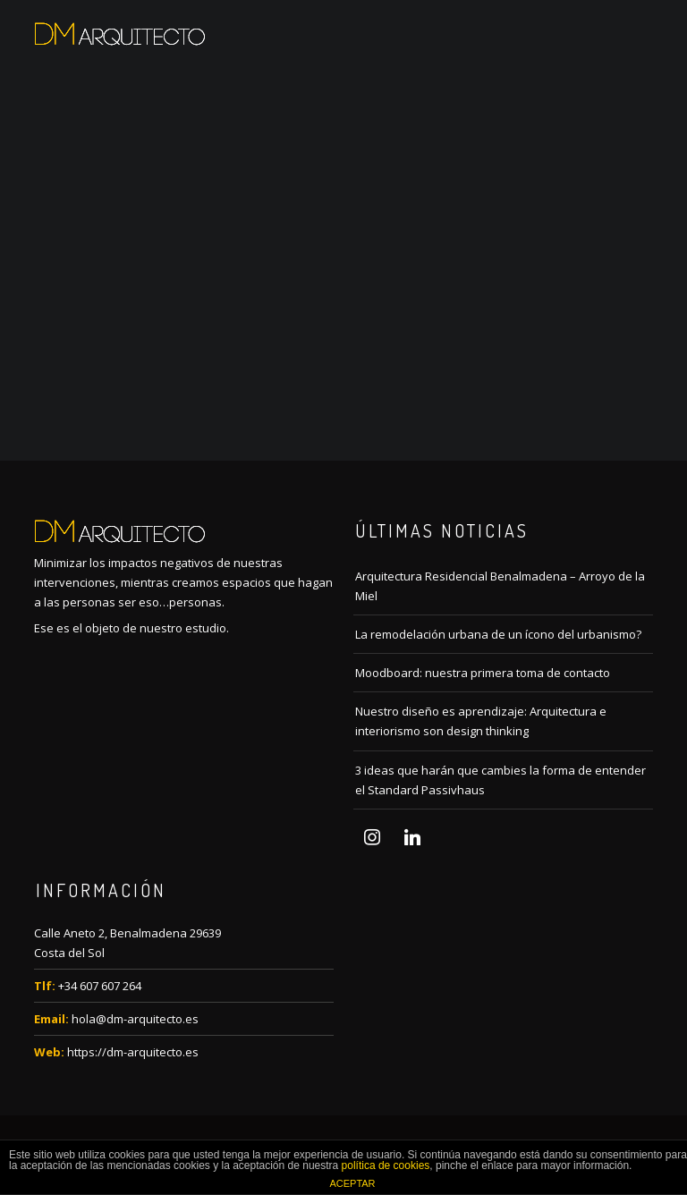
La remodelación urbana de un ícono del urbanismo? (498, 634)
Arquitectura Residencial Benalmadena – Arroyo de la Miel (500, 586)
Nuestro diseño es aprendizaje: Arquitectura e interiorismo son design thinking (480, 721)
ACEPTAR (352, 1183)
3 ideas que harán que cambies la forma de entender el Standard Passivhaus (500, 780)
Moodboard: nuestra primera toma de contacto (482, 673)
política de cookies (386, 1165)
